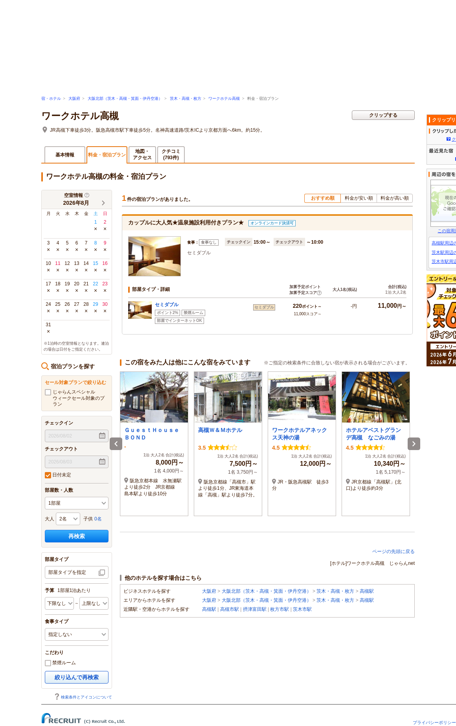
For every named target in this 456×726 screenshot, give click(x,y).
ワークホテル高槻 (224, 98)
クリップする (383, 115)
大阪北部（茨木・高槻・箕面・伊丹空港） (125, 98)
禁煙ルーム (60, 663)
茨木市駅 (302, 609)
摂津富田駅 (255, 609)
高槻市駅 (229, 609)
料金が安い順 (359, 198)
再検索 (76, 536)
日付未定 (58, 475)
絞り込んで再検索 (77, 677)
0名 (98, 519)
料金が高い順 (395, 198)
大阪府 (74, 98)
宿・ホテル (51, 98)
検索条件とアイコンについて (83, 697)
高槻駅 (367, 591)
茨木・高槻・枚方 (185, 98)
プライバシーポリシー (434, 722)
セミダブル (166, 304)
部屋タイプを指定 (67, 572)
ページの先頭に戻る (393, 551)
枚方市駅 (279, 609)
